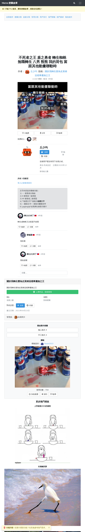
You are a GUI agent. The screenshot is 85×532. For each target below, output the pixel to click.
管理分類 (35, 17)
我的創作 (68, 17)
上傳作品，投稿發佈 (42, 292)
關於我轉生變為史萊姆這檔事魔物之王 (25, 281)
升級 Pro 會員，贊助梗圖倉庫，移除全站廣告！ (23, 9)
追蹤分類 (26, 17)
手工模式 (42, 335)
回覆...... (24, 273)
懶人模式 (42, 330)
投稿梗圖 (46, 300)
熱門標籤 (51, 17)
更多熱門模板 (42, 401)
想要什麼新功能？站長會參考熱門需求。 (25, 527)
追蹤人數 (10, 300)
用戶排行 (43, 17)
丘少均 (34, 71)
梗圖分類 (18, 17)
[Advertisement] (42, 37)
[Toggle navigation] (80, 3)
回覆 (30, 227)
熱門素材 (60, 17)
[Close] (49, 527)
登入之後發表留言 (25, 183)
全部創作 (9, 17)
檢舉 (59, 133)
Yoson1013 (48, 343)
